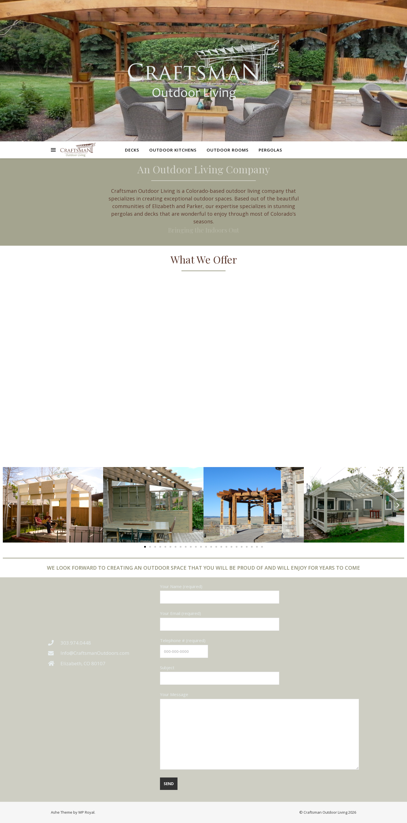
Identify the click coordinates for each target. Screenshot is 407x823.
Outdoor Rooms (227, 150)
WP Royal (86, 812)
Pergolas (270, 150)
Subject (219, 673)
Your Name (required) (219, 592)
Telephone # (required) (184, 646)
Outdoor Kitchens (172, 150)
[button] (9, 504)
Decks (132, 150)
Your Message (259, 731)
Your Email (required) (219, 618)
